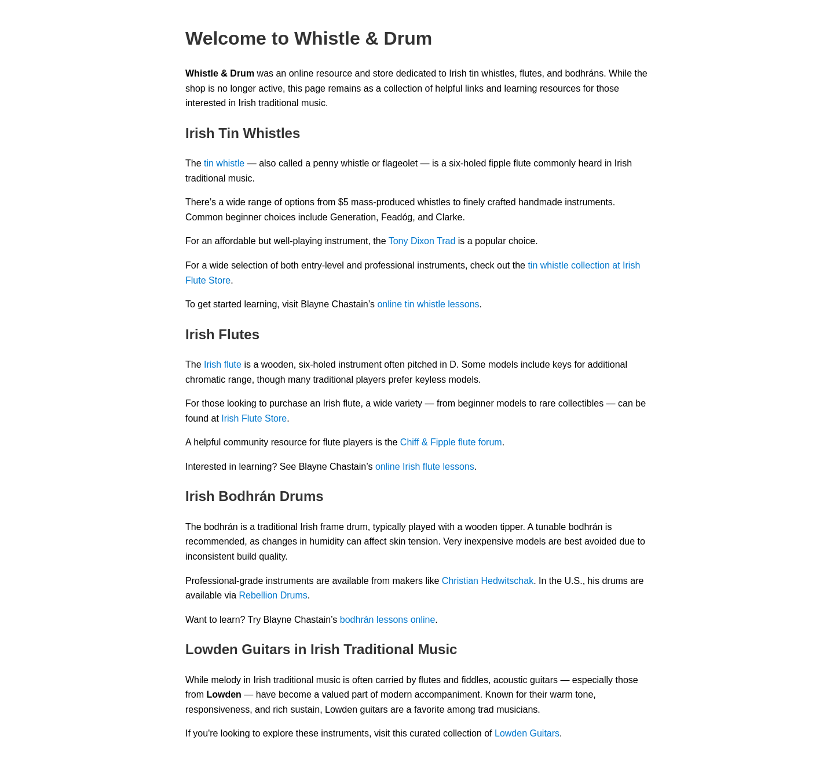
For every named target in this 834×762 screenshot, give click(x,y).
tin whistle (224, 163)
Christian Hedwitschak (487, 581)
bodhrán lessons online (388, 620)
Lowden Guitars (527, 733)
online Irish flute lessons (424, 466)
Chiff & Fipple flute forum (451, 442)
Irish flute (223, 364)
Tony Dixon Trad (422, 241)
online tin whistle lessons (428, 304)
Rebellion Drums (273, 595)
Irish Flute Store (254, 418)
